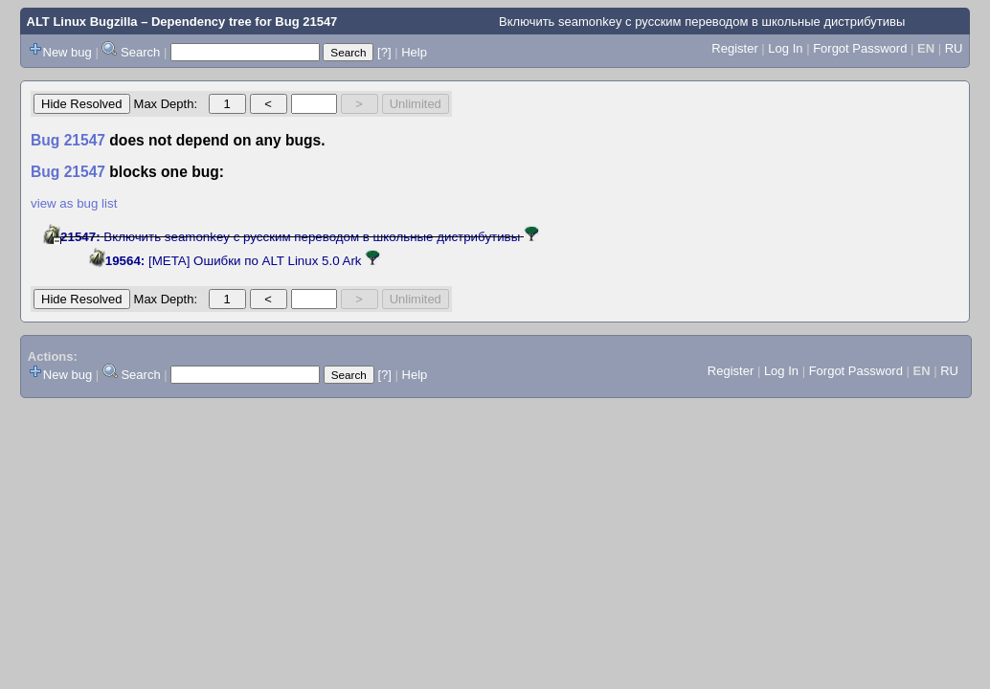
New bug (67, 52)
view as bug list (74, 203)
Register (734, 48)
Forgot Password (860, 48)
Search (140, 52)
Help (414, 52)
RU (954, 48)
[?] (384, 52)
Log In (785, 48)
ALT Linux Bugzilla (82, 21)
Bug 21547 (306, 21)
